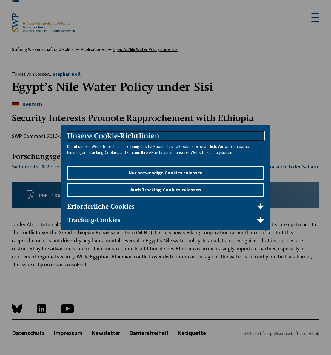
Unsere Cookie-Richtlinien (113, 135)
